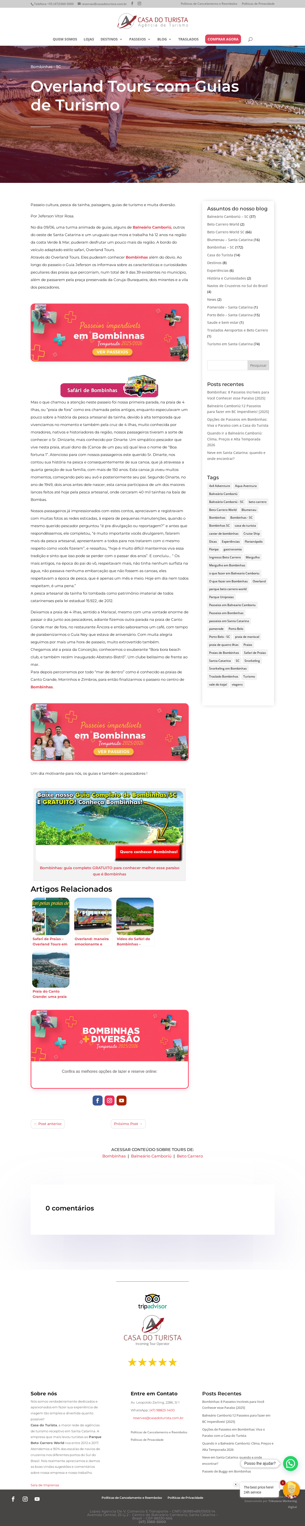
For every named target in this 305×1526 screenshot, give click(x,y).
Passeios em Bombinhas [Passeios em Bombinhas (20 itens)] (226, 613)
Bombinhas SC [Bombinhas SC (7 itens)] (219, 525)
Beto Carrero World (223, 224)
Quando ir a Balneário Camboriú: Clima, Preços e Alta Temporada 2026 (234, 439)
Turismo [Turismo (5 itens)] (249, 676)
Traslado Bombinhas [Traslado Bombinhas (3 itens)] (223, 676)
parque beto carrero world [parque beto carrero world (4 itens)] (227, 589)
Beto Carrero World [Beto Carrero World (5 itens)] (223, 510)
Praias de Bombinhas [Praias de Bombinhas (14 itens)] (224, 653)
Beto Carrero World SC (225, 232)
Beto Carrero (190, 1156)
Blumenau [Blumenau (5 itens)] (249, 510)
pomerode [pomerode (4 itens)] (216, 629)
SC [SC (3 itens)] (238, 661)
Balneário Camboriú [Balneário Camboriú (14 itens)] (223, 494)
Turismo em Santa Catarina (230, 344)
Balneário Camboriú (151, 1156)
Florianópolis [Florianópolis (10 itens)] (254, 541)
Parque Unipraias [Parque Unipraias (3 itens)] (221, 597)
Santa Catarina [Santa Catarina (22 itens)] (220, 661)
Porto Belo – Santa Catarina (230, 315)
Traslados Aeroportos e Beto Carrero (237, 330)
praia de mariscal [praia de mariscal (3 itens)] (247, 637)
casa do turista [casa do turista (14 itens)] (245, 525)
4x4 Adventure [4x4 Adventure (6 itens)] (219, 486)
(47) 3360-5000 (152, 1522)
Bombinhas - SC (46, 66)
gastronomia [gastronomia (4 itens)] (233, 549)
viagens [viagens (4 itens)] (237, 684)
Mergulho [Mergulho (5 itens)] (253, 557)
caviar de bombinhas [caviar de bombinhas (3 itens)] (224, 533)
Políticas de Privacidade (258, 4)
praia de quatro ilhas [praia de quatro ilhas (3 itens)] (224, 645)
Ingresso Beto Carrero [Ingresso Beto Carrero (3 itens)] (225, 557)
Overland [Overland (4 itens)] (259, 581)
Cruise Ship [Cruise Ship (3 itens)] (252, 533)
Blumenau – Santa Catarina (230, 239)
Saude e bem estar (223, 322)
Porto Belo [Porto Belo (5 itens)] (236, 629)
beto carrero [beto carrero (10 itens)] (257, 502)
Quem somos (65, 39)
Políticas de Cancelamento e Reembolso (209, 4)
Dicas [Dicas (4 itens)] (213, 541)
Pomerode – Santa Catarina (230, 307)
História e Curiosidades (226, 278)
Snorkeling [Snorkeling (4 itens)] (252, 661)
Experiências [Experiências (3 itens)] (231, 541)
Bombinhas (114, 1156)
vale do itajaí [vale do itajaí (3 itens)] (218, 684)
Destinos (109, 39)
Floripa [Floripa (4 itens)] (214, 549)
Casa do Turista (220, 255)
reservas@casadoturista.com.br (158, 1418)
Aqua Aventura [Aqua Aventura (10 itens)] (246, 486)
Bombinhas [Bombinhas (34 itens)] (217, 517)
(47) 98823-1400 (162, 1410)
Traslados (188, 39)
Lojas (89, 39)
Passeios (137, 39)
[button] (290, 1463)
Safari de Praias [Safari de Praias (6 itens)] (255, 653)
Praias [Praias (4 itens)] (248, 645)
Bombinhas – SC (220, 247)
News (211, 299)
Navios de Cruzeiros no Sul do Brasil (237, 285)
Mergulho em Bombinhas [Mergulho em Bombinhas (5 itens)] (227, 565)
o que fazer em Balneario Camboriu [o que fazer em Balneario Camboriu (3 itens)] (234, 573)
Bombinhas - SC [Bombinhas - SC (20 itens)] (241, 517)
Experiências (218, 270)
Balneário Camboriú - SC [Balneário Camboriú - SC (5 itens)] (226, 502)
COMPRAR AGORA (223, 39)
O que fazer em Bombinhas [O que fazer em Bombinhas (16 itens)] (228, 581)
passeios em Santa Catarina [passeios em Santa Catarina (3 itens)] (229, 621)
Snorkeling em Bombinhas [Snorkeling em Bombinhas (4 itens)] (228, 668)
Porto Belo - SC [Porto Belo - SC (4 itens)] (219, 637)
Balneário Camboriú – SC (227, 216)
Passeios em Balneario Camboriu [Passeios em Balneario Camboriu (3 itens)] (232, 605)
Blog (162, 39)
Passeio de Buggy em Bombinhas (226, 1471)
